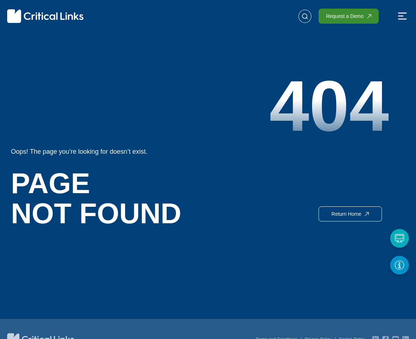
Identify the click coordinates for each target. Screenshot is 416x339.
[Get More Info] (399, 264)
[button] (402, 16)
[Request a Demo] (399, 238)
